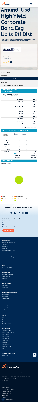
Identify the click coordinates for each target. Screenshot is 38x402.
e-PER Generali (5, 259)
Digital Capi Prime (6, 276)
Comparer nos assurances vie (8, 242)
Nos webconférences (6, 323)
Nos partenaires (5, 336)
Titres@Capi (4, 278)
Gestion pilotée (5, 294)
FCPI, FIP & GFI (5, 285)
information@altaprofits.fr (7, 391)
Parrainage (4, 342)
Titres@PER (4, 261)
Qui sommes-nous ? (6, 330)
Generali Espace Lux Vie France (8, 250)
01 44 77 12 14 (5, 380)
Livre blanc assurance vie (7, 311)
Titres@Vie (4, 248)
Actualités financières (6, 317)
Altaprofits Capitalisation (7, 274)
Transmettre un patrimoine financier (10, 226)
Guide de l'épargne (6, 305)
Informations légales (6, 393)
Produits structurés (6, 298)
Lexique (4, 309)
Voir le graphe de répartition (28, 127)
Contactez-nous (5, 340)
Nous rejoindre (5, 338)
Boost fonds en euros (6, 346)
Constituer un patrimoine (7, 221)
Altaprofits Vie (5, 244)
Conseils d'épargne (6, 307)
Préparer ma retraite (6, 224)
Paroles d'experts (6, 319)
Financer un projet (6, 222)
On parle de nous (6, 321)
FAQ (3, 348)
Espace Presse (5, 355)
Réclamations (5, 395)
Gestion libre (5, 296)
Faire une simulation (8, 230)
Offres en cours (5, 344)
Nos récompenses (6, 334)
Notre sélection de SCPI (7, 267)
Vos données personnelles (8, 399)
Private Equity (5, 287)
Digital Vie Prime (5, 246)
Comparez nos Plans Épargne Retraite (10, 257)
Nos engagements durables (8, 332)
